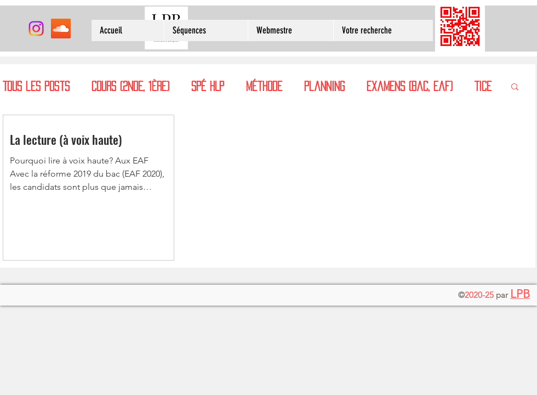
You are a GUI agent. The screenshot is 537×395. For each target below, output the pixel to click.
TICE (483, 86)
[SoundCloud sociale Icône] (61, 28)
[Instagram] (36, 28)
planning (324, 86)
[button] (515, 87)
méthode (264, 86)
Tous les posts (36, 86)
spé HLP (207, 86)
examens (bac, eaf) (410, 86)
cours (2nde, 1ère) (130, 86)
